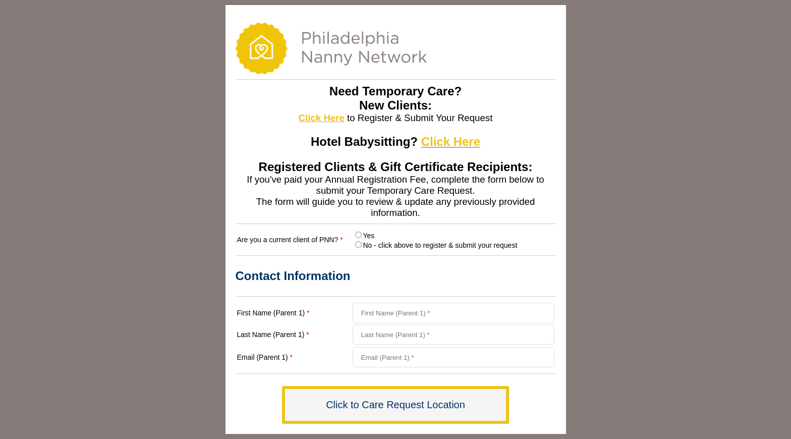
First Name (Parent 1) (273, 313)
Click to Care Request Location (395, 404)
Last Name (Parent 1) (273, 335)
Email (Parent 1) (265, 357)
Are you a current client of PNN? (290, 240)
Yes (369, 236)
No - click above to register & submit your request (440, 245)
